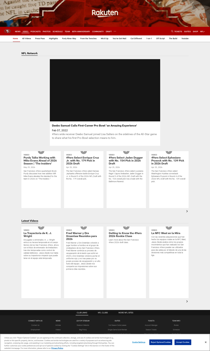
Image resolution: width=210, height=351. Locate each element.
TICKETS (151, 321)
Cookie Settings (138, 342)
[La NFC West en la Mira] (169, 243)
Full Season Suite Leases (117, 325)
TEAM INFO (176, 321)
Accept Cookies (182, 342)
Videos (58, 329)
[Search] (172, 31)
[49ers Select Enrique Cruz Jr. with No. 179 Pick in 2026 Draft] (83, 167)
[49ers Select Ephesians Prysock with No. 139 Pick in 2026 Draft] (169, 168)
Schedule (176, 329)
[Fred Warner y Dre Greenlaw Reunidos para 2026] (83, 250)
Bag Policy (83, 329)
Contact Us (35, 325)
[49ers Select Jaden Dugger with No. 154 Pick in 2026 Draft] (126, 168)
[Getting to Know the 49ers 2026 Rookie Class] (126, 237)
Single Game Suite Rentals (117, 329)
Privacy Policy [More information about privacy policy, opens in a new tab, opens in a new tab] (57, 348)
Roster (176, 325)
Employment (35, 329)
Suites (117, 321)
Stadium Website (83, 325)
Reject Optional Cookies (161, 342)
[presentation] (187, 211)
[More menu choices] (115, 31)
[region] (105, 342)
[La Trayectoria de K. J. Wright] (41, 245)
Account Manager (151, 325)
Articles (58, 325)
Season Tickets (151, 329)
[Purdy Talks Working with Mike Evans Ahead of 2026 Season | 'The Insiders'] (41, 167)
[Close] (206, 342)
